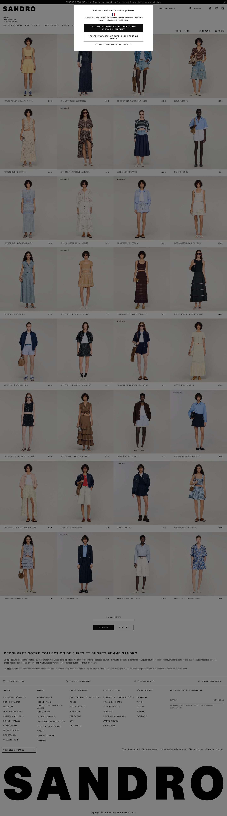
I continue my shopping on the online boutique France (113, 37)
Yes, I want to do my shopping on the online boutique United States (113, 28)
